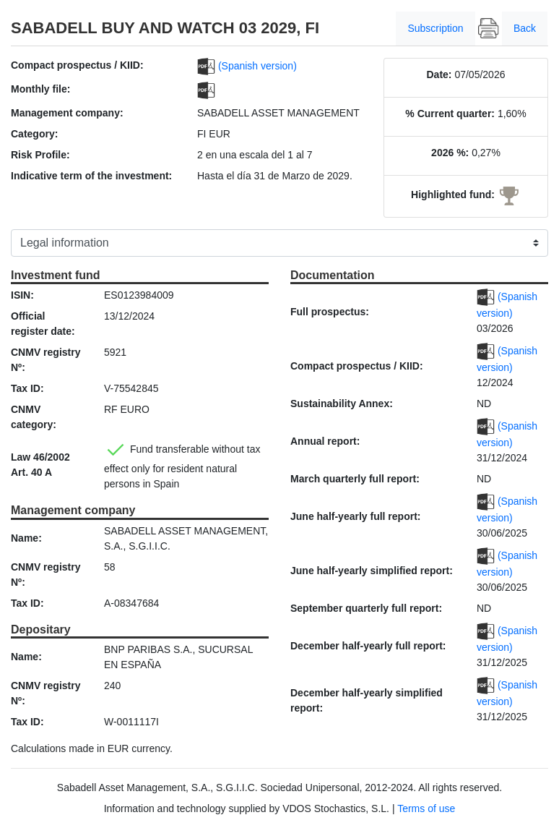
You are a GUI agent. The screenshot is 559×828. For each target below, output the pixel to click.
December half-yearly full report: (368, 646)
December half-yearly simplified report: (366, 700)
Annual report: (325, 441)
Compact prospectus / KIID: (77, 65)
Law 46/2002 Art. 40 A (40, 464)
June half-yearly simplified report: (371, 570)
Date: (438, 74)
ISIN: (22, 295)
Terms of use (426, 808)
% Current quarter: (450, 113)
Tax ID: (27, 388)
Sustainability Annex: (341, 403)
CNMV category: (33, 417)
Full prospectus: (329, 311)
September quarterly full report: (366, 608)
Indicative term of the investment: (91, 176)
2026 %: (450, 152)
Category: (34, 134)
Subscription (435, 28)
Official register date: (43, 323)
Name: (26, 538)
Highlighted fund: (453, 194)
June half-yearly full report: (355, 516)
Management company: (67, 113)
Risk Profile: (40, 155)
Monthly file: (40, 89)
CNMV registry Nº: (45, 359)
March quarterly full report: (355, 479)
